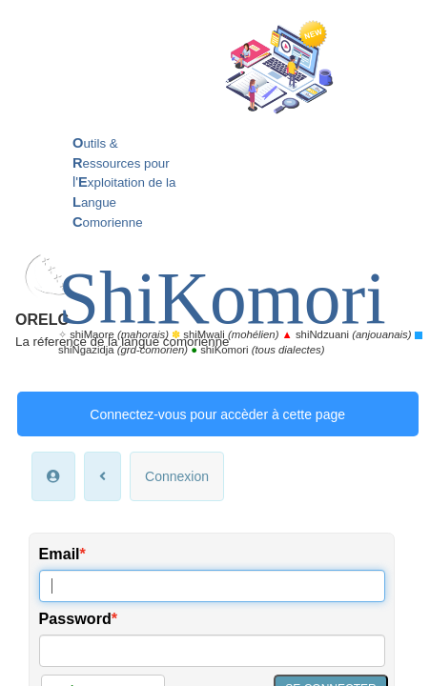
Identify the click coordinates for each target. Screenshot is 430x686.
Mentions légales (214, 595)
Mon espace (141, 577)
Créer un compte (103, 388)
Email (59, 251)
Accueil (75, 577)
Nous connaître (325, 577)
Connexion (177, 174)
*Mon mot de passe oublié (102, 440)
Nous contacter (229, 577)
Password (75, 316)
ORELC (101, 24)
